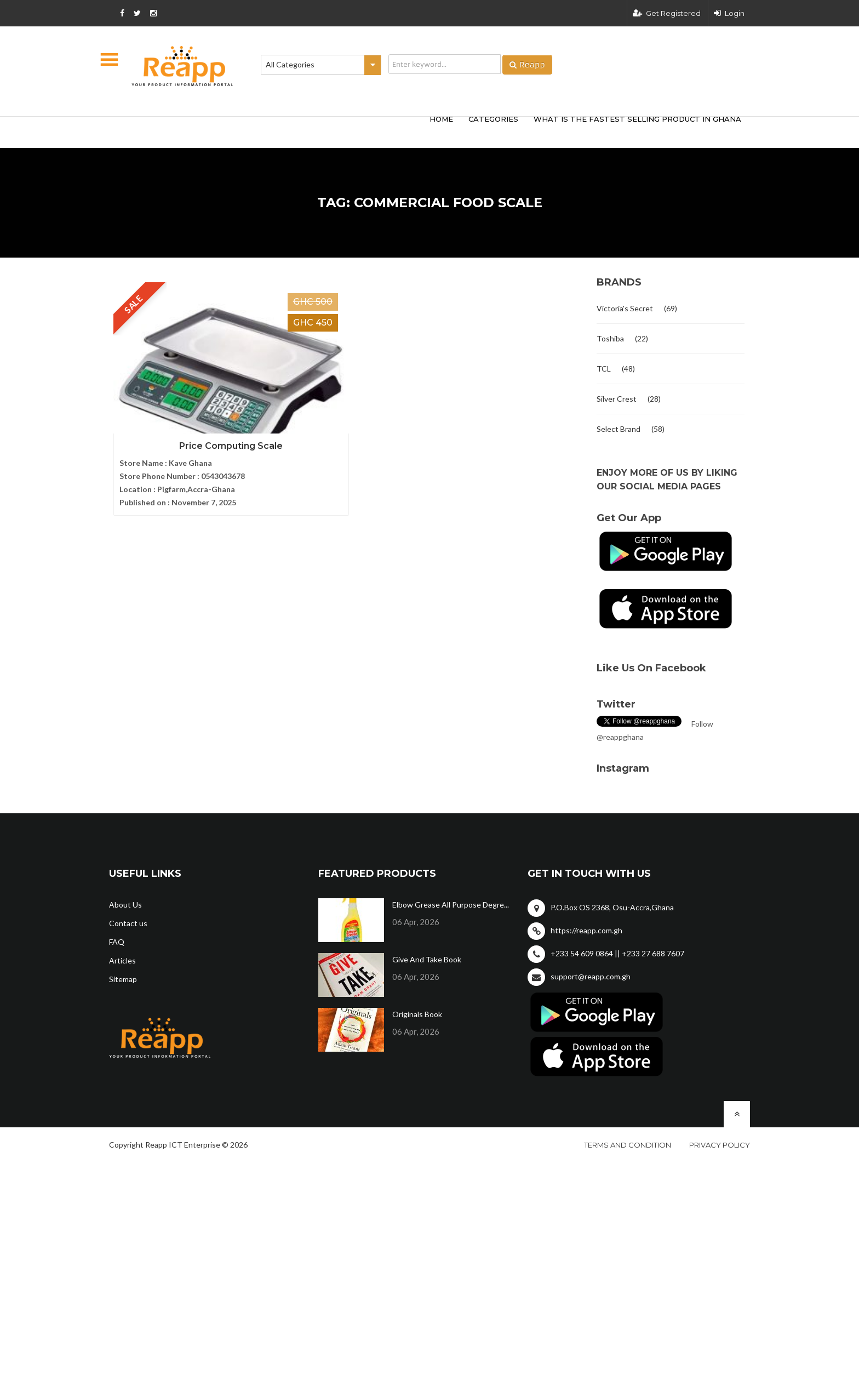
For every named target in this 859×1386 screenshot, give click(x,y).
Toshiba (610, 338)
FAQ (116, 941)
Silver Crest (617, 398)
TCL (604, 368)
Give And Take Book (426, 959)
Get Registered (667, 13)
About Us (125, 904)
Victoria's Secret (625, 308)
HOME (441, 119)
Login (729, 13)
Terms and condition (627, 1144)
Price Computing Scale (183, 434)
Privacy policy (719, 1144)
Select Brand (618, 429)
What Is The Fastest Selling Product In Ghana (637, 119)
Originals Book (417, 1014)
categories (493, 119)
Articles (122, 960)
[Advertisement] (270, 130)
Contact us (128, 923)
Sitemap (123, 979)
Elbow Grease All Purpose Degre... (450, 904)
